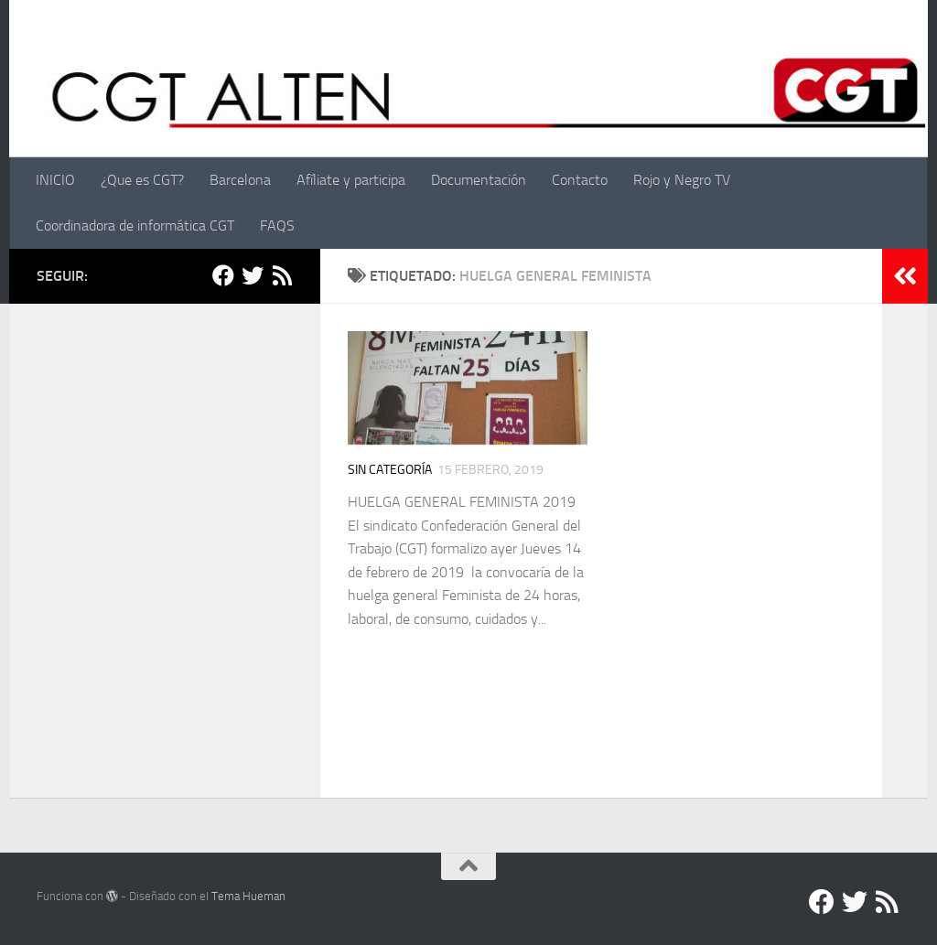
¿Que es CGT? (142, 179)
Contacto (580, 179)
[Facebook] (223, 275)
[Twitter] (253, 275)
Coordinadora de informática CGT (135, 225)
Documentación (478, 179)
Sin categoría (390, 470)
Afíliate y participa (350, 179)
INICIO (55, 179)
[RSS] (282, 275)
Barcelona (240, 179)
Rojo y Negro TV (681, 179)
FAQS (277, 225)
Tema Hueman (248, 896)
